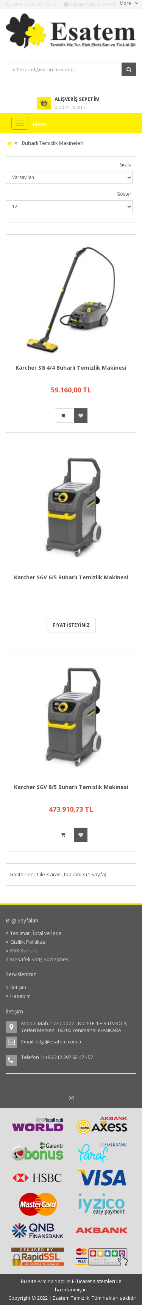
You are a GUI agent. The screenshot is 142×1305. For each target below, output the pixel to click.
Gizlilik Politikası (28, 941)
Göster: (125, 194)
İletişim (18, 987)
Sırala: (126, 165)
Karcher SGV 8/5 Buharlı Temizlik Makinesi (71, 787)
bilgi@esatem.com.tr (59, 1041)
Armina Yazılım (54, 1281)
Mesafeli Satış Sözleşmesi (40, 959)
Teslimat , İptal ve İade (36, 933)
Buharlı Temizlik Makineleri (52, 143)
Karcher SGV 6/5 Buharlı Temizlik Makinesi (71, 577)
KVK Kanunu (24, 950)
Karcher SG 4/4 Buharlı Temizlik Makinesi (71, 367)
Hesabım (20, 996)
